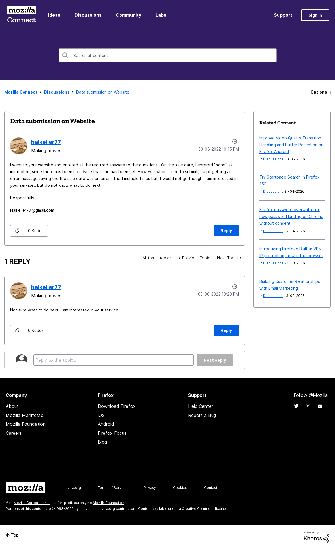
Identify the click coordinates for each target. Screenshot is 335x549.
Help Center (200, 406)
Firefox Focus (112, 433)
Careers (14, 433)
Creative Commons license (204, 508)
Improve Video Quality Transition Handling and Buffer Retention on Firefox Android (291, 144)
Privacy (150, 488)
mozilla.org (71, 488)
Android (106, 424)
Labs (160, 15)
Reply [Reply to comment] (226, 330)
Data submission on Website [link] (102, 92)
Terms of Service (112, 488)
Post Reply (215, 360)
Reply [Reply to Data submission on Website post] (226, 230)
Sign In (315, 15)
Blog (102, 442)
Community (128, 15)
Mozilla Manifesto (25, 415)
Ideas (54, 15)
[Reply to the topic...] (113, 360)
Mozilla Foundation (26, 424)
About (12, 406)
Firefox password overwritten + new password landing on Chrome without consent (291, 216)
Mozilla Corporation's (32, 503)
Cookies (180, 488)
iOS (101, 415)
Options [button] (319, 92)
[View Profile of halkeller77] (46, 142)
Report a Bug (202, 415)
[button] (17, 230)
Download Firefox (117, 406)
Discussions (88, 15)
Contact (210, 488)
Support (283, 15)
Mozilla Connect (21, 15)
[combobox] (168, 55)
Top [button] (15, 535)
